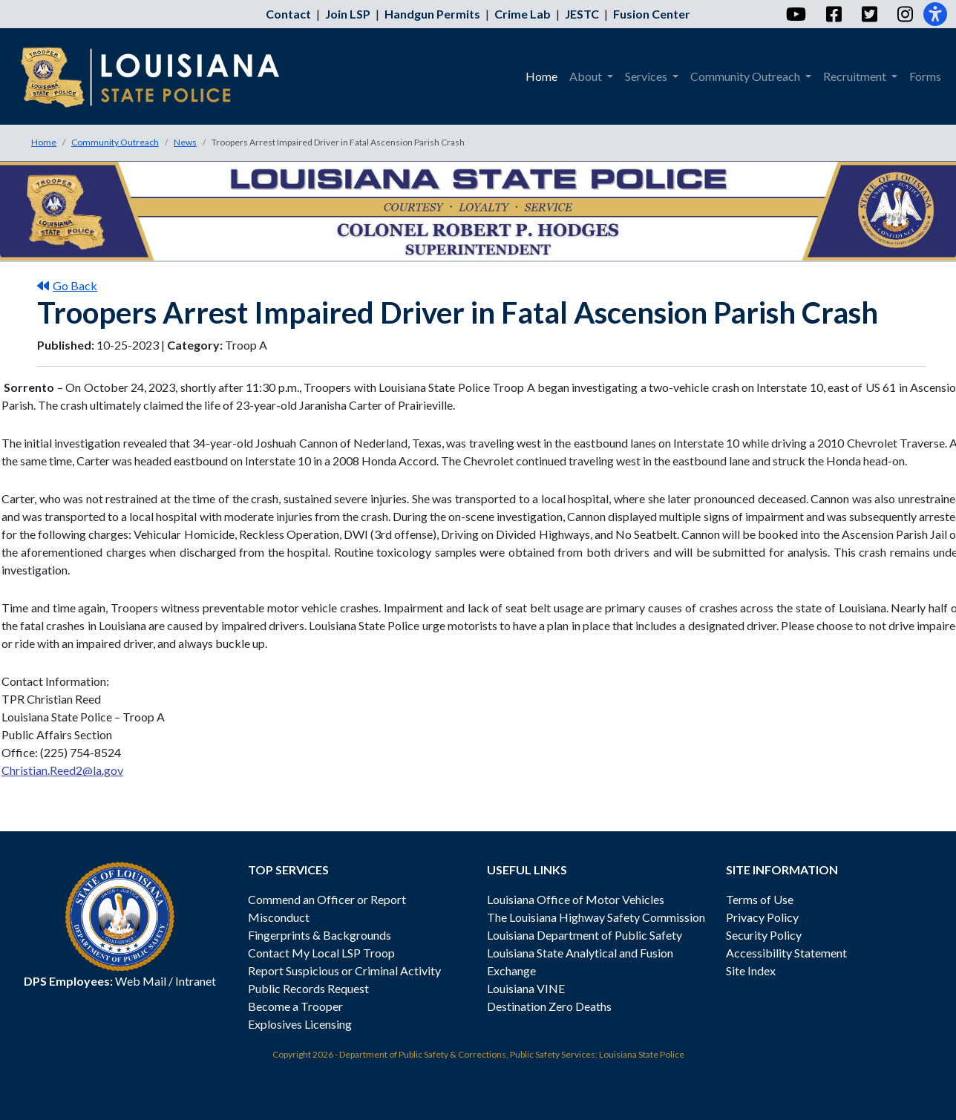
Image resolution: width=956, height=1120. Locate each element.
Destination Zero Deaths (549, 1006)
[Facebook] (833, 14)
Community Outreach (115, 142)
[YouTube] (795, 14)
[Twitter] (868, 14)
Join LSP (347, 14)
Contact (288, 14)
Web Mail (140, 981)
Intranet (195, 981)
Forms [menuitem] (925, 76)
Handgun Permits (432, 14)
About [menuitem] (586, 76)
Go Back (67, 285)
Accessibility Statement (786, 953)
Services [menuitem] (647, 76)
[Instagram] (904, 14)
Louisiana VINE (526, 988)
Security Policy (764, 935)
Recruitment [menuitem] (855, 76)
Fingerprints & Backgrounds (319, 935)
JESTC (582, 14)
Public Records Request (308, 988)
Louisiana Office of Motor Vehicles (575, 899)
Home (43, 142)
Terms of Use (759, 899)
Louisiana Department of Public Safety (584, 935)
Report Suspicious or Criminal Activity (344, 970)
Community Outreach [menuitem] (746, 76)
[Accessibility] (935, 14)
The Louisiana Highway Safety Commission (596, 917)
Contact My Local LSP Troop (321, 953)
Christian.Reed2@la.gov (62, 770)
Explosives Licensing (300, 1024)
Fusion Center (651, 14)
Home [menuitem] (541, 76)
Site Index (751, 970)
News (185, 142)
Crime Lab (522, 14)
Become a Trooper (295, 1006)
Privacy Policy (762, 917)
